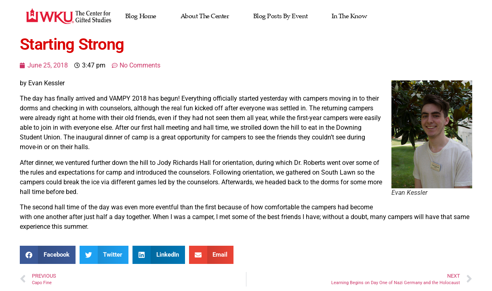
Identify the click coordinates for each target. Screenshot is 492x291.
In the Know (349, 16)
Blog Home (140, 16)
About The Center (205, 16)
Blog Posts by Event (280, 16)
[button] (48, 255)
